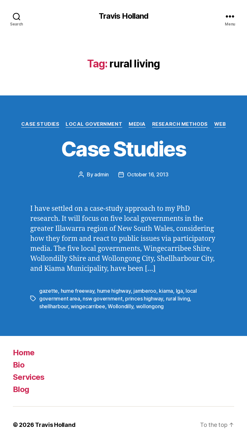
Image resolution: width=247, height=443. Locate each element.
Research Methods (180, 124)
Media (137, 124)
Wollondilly (120, 306)
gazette (48, 291)
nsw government (102, 298)
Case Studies (40, 124)
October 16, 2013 (148, 174)
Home (23, 352)
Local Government (94, 124)
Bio (18, 364)
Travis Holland (123, 16)
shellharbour (53, 306)
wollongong (150, 306)
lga (179, 291)
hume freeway (78, 291)
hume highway (114, 291)
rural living (178, 298)
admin (101, 174)
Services (29, 377)
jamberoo (144, 291)
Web (220, 124)
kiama (166, 291)
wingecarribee (88, 306)
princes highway (144, 298)
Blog (21, 389)
